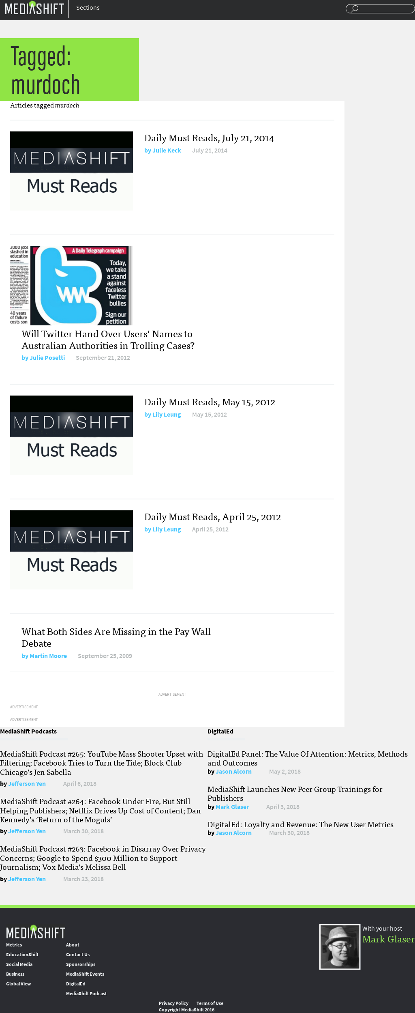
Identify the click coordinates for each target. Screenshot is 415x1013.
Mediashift (34, 7)
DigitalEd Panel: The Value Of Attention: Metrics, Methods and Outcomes (308, 757)
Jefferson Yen (27, 783)
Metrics (14, 945)
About (72, 945)
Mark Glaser (232, 806)
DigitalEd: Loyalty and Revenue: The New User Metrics (301, 824)
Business (15, 974)
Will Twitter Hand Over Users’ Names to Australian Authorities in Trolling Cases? (108, 339)
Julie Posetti (47, 357)
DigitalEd (76, 984)
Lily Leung (166, 414)
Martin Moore (48, 656)
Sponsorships (80, 964)
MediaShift (35, 931)
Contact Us (78, 954)
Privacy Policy (173, 1003)
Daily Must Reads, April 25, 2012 (212, 516)
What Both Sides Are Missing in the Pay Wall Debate (116, 636)
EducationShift (22, 954)
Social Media (19, 964)
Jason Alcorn (234, 771)
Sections (88, 7)
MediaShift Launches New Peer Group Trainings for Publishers (295, 793)
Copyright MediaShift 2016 (186, 1010)
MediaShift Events (85, 974)
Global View (18, 984)
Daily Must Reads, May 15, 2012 (209, 401)
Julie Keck (166, 150)
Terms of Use (210, 1003)
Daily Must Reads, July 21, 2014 (209, 137)
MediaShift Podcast (86, 993)
